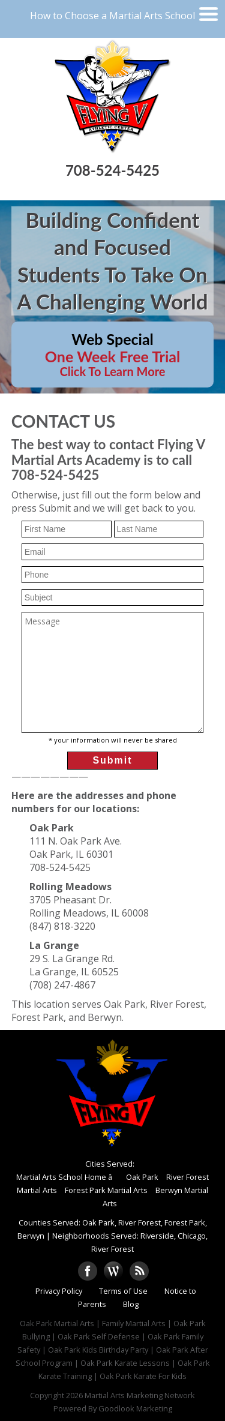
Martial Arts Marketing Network (140, 1395)
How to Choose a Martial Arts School (112, 15)
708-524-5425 (112, 170)
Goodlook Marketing (135, 1408)
